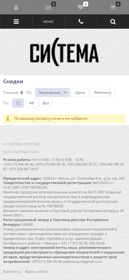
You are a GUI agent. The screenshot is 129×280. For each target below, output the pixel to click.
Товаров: (11, 92)
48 (31, 103)
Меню (48, 21)
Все (46, 103)
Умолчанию (50, 92)
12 (18, 103)
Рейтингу (102, 92)
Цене (80, 92)
